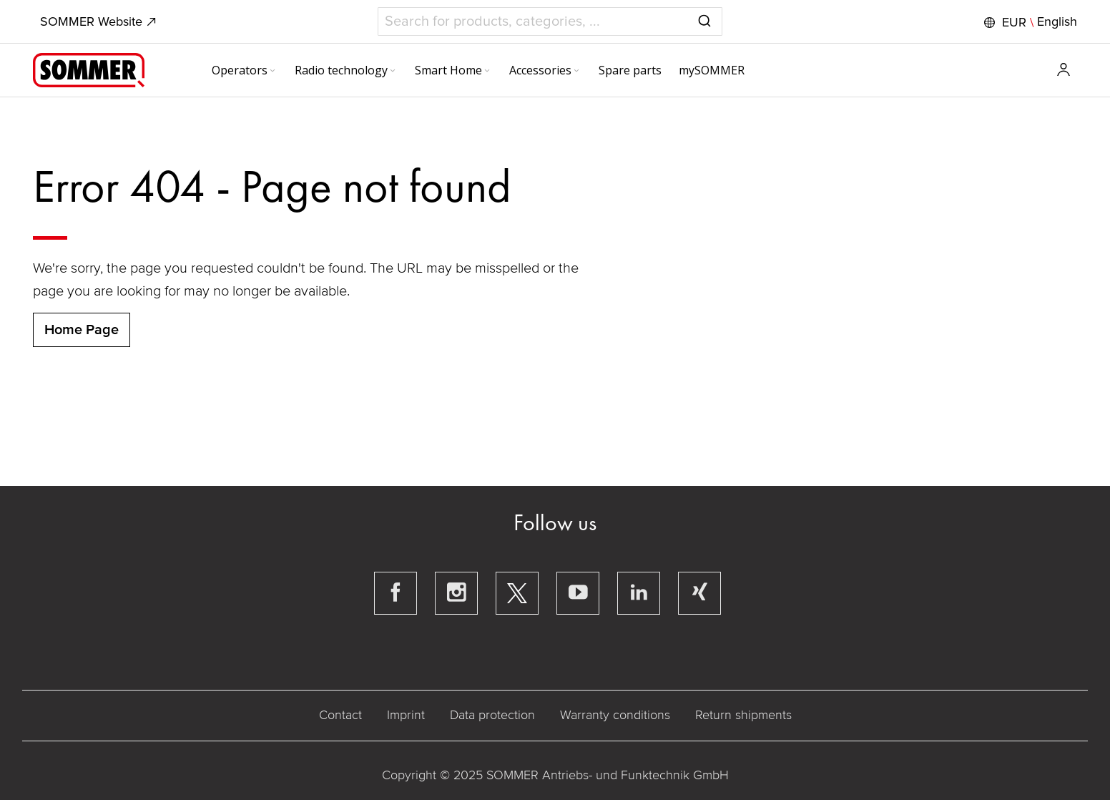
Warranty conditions (615, 715)
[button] (1029, 22)
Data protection (492, 715)
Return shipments (743, 715)
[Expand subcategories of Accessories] (576, 71)
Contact (340, 715)
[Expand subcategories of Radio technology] (393, 71)
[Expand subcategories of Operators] (272, 71)
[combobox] (550, 21)
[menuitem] (244, 70)
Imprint (406, 715)
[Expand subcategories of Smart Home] (487, 71)
